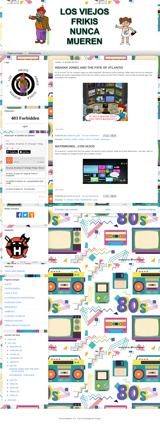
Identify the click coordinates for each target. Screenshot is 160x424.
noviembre (15, 350)
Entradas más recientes (66, 209)
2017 (10, 343)
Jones (88, 139)
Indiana (82, 139)
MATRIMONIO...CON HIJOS (75, 146)
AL (65, 200)
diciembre (14, 346)
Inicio (107, 209)
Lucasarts (96, 139)
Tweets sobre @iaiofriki (14, 271)
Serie (95, 200)
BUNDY (70, 200)
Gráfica (75, 139)
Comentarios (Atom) (111, 217)
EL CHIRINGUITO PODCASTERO (19, 298)
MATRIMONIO (86, 200)
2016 (10, 400)
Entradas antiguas (147, 209)
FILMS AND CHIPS (12, 302)
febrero (13, 391)
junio (12, 380)
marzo (13, 387)
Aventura (67, 139)
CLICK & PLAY (11, 293)
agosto (13, 362)
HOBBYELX (9, 311)
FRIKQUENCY (10, 307)
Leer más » (59, 129)
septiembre (15, 358)
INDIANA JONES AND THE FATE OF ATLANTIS (89, 67)
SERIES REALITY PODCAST (17, 325)
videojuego (104, 139)
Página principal (15, 53)
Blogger (98, 418)
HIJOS (76, 200)
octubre (13, 354)
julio (12, 365)
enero (12, 395)
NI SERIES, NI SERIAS (14, 316)
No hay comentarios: (91, 135)
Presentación (35, 53)
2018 (10, 339)
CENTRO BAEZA (12, 288)
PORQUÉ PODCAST (13, 321)
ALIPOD (8, 284)
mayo (12, 384)
